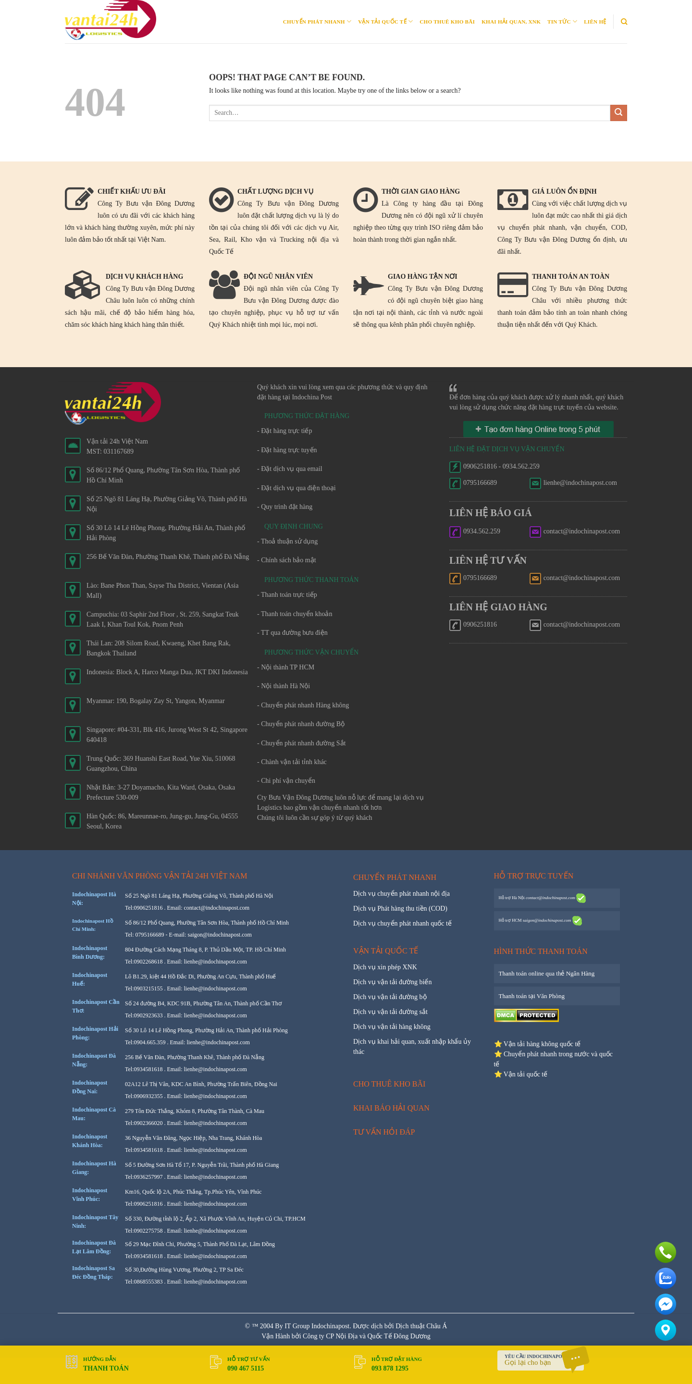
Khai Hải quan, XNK (511, 22)
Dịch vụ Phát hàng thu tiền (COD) (400, 908)
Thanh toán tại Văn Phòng (532, 996)
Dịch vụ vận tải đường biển (392, 982)
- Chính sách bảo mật (286, 560)
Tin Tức (562, 21)
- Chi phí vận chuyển (286, 780)
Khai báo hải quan (391, 1108)
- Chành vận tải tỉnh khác (292, 762)
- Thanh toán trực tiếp (287, 594)
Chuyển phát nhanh (317, 21)
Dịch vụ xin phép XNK (385, 967)
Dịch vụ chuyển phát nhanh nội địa (401, 893)
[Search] (624, 21)
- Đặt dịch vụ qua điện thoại (296, 488)
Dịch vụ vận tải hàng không (392, 1026)
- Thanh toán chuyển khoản (295, 614)
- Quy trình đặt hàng (284, 506)
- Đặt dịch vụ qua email (289, 468)
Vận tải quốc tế (385, 21)
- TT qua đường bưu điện (292, 632)
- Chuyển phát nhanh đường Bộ (301, 724)
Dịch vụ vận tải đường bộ (390, 997)
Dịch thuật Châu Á (421, 1326)
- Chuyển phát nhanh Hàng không (303, 705)
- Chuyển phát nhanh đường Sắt (301, 743)
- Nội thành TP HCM (285, 667)
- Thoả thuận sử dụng (287, 541)
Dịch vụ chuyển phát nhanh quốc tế (402, 923)
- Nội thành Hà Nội (283, 686)
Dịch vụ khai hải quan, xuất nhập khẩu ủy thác (412, 1046)
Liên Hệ (595, 22)
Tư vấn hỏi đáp (384, 1132)
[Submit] (618, 113)
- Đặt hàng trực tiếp (284, 430)
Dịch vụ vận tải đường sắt (390, 1011)
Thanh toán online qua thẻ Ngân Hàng (547, 973)
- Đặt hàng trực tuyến (287, 450)
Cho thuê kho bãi (447, 22)
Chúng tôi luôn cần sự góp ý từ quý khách (314, 817)
